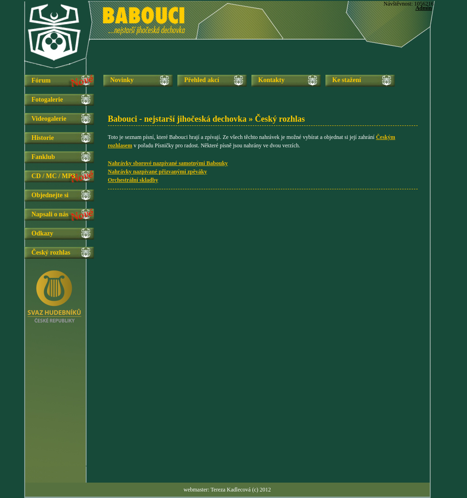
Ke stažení (346, 79)
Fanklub (43, 156)
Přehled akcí (201, 79)
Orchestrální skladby (133, 180)
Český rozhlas (51, 252)
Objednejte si (50, 195)
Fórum (41, 80)
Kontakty (271, 79)
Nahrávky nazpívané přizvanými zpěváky (157, 171)
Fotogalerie (47, 99)
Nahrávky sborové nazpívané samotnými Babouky (168, 163)
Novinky (122, 79)
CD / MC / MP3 (53, 176)
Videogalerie (49, 118)
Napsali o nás (50, 214)
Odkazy (43, 233)
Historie (43, 137)
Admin (423, 8)
